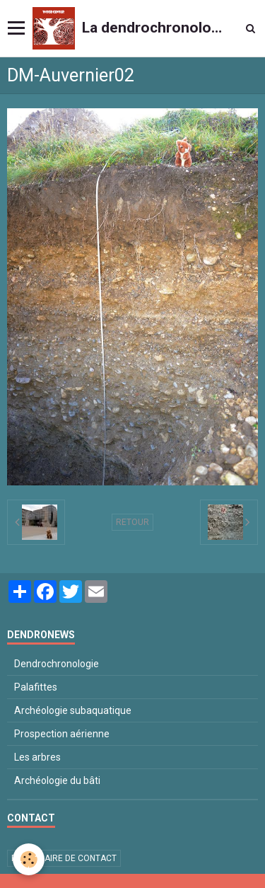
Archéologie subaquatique (72, 710)
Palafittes (35, 687)
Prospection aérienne (62, 733)
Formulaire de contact (64, 858)
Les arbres (37, 757)
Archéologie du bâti (57, 780)
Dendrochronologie (56, 663)
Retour (132, 522)
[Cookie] (29, 859)
